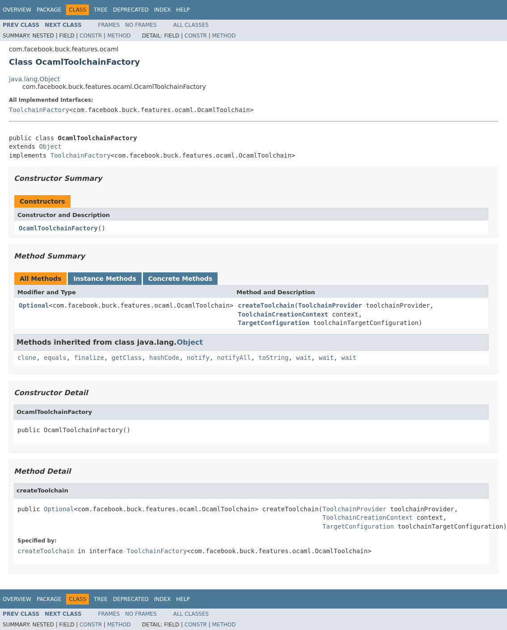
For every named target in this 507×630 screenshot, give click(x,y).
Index (162, 10)
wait (303, 357)
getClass (127, 357)
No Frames (141, 25)
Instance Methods (104, 278)
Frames (109, 25)
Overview (17, 10)
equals (55, 357)
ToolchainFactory (39, 109)
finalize (89, 357)
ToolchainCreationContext (283, 314)
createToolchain (266, 305)
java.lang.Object (34, 79)
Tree (101, 10)
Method (119, 36)
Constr (91, 36)
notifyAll (234, 357)
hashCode (164, 357)
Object (50, 146)
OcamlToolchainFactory (58, 228)
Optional (34, 305)
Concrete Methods (180, 278)
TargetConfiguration (273, 322)
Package (49, 10)
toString (274, 357)
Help (183, 10)
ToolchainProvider (330, 305)
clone (26, 357)
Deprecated (131, 10)
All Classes (191, 25)
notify (198, 357)
